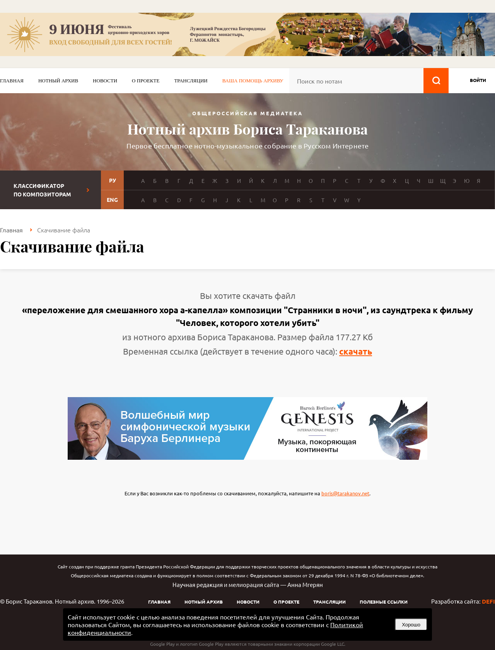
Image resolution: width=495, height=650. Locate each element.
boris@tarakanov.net (345, 493)
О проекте (145, 81)
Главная (12, 81)
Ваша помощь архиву (252, 81)
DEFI (488, 601)
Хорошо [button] (411, 625)
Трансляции (190, 81)
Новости (105, 81)
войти (478, 80)
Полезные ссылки (384, 602)
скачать (355, 351)
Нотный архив (58, 81)
